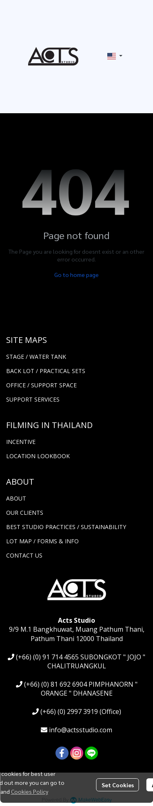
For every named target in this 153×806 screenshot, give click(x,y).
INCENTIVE (20, 442)
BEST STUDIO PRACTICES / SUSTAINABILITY (66, 527)
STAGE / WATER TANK (36, 356)
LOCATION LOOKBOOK (38, 456)
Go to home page (76, 274)
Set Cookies (118, 784)
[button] (114, 56)
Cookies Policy (29, 791)
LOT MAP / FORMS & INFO (42, 541)
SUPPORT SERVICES (33, 399)
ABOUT (16, 498)
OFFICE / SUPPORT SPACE (41, 385)
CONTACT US (24, 555)
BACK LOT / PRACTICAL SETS (45, 371)
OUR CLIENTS (24, 512)
